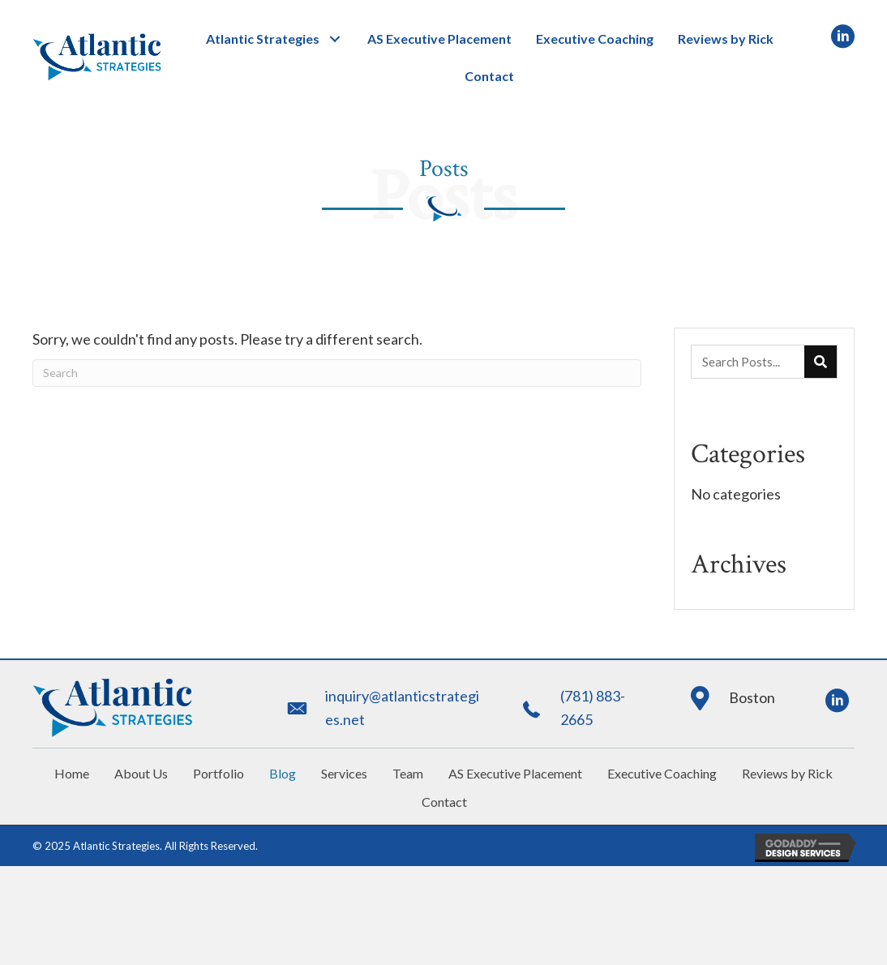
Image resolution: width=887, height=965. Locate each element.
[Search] (336, 373)
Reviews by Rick (787, 773)
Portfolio (218, 773)
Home (71, 773)
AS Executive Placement (515, 773)
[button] (335, 38)
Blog (282, 773)
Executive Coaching (662, 773)
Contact (444, 801)
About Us (141, 773)
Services (344, 773)
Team (407, 773)
